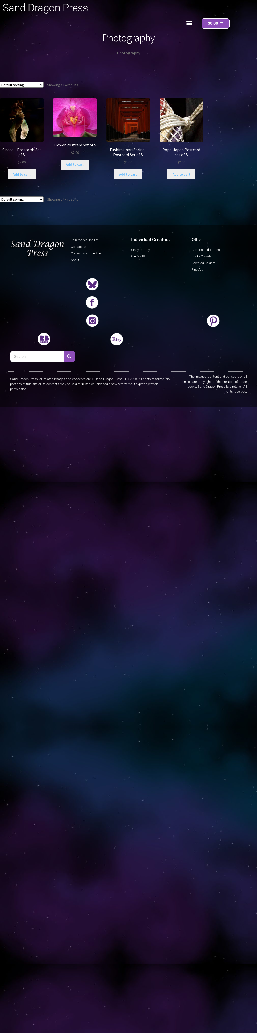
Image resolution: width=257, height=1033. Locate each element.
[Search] (69, 356)
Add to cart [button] (22, 174)
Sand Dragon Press (45, 8)
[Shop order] (22, 85)
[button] (189, 23)
